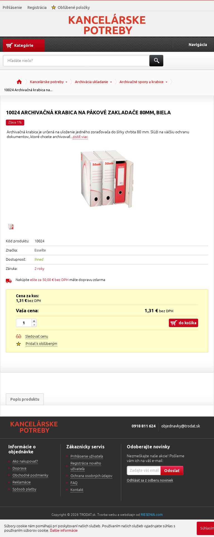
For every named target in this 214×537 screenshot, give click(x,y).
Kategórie (23, 45)
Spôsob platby (24, 489)
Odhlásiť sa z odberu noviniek (150, 480)
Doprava (19, 468)
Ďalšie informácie (64, 530)
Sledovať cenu (36, 336)
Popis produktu (24, 399)
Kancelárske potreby (47, 82)
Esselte (40, 250)
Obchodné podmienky (30, 475)
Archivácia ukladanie (91, 82)
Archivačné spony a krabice (142, 82)
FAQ (73, 483)
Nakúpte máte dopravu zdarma (60, 280)
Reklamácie (22, 482)
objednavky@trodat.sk (180, 426)
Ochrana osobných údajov (91, 476)
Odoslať (171, 470)
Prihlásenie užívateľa (86, 456)
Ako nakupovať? (25, 461)
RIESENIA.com (152, 514)
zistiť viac (80, 136)
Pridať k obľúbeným (41, 344)
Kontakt (76, 490)
